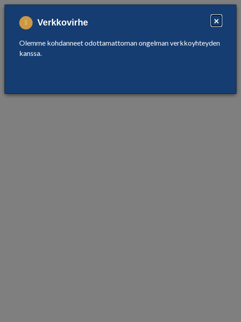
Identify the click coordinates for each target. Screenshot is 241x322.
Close (207, 75)
